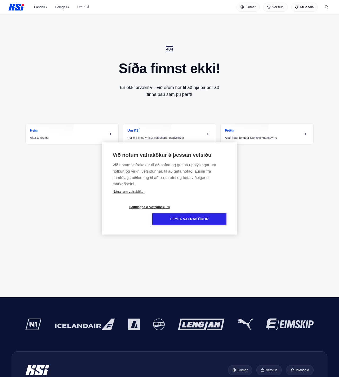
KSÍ (16, 8)
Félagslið (62, 11)
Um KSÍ (83, 11)
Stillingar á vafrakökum (139, 213)
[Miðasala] (304, 8)
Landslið (40, 11)
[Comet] (248, 8)
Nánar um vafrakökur (129, 198)
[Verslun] (275, 8)
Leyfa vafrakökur (200, 213)
